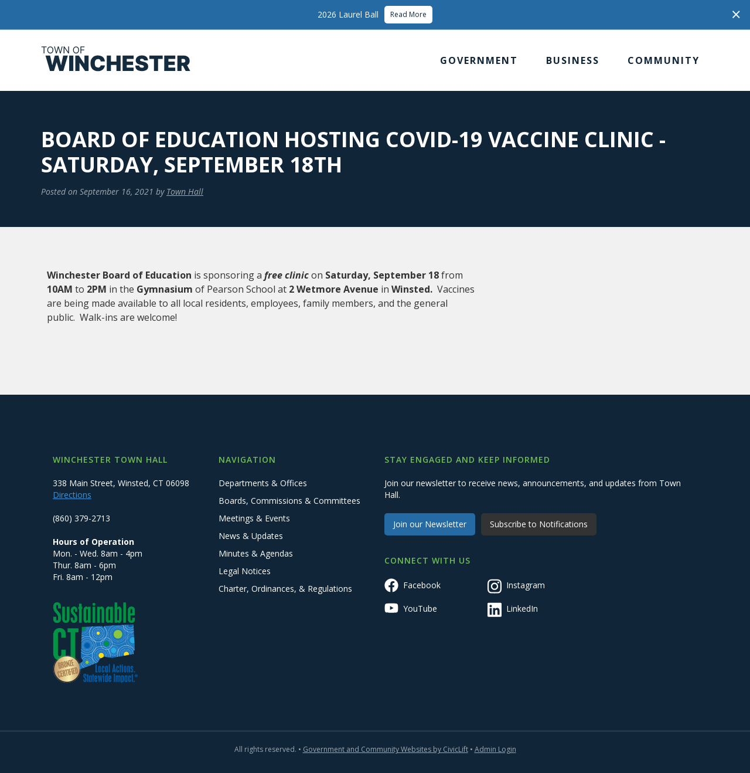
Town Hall (184, 191)
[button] (479, 60)
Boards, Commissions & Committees (289, 500)
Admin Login (495, 749)
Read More (408, 14)
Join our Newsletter (429, 524)
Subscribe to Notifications (539, 524)
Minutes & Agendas (256, 553)
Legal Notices (245, 571)
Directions (72, 494)
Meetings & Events (254, 518)
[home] (116, 60)
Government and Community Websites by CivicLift (385, 749)
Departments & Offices (263, 483)
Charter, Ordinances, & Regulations (285, 588)
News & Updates (251, 535)
